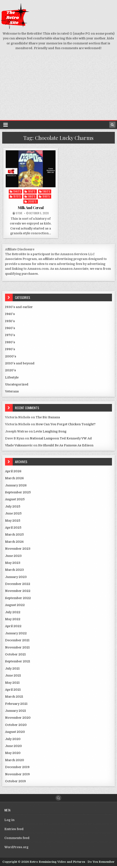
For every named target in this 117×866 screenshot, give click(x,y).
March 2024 (14, 541)
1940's (17, 191)
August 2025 (14, 499)
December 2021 (17, 640)
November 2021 (17, 647)
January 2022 (16, 633)
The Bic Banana (48, 417)
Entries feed (14, 829)
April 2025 (13, 527)
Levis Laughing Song (49, 431)
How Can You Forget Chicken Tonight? (66, 424)
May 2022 (12, 619)
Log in (9, 820)
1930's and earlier (19, 307)
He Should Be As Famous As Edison (65, 445)
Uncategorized (16, 384)
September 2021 (17, 661)
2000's (32, 201)
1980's (31, 196)
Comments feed (17, 838)
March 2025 (14, 534)
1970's (17, 196)
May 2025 (12, 520)
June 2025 (13, 513)
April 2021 (13, 689)
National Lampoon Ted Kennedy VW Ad (61, 438)
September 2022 (18, 598)
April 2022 (13, 626)
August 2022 (15, 605)
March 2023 (14, 569)
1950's (32, 191)
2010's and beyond (20, 363)
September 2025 (18, 492)
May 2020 (13, 753)
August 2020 (15, 732)
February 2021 (16, 703)
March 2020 (14, 760)
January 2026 (16, 485)
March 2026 (14, 478)
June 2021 (13, 675)
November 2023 (17, 548)
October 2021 (15, 654)
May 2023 (12, 562)
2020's (10, 370)
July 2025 (12, 506)
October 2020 (16, 725)
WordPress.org (16, 847)
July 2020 (13, 739)
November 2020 (18, 717)
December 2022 (17, 584)
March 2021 (14, 696)
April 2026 (13, 471)
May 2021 (12, 682)
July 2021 (12, 668)
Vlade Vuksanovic (19, 445)
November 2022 (17, 591)
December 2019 (17, 767)
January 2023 (16, 577)
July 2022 (12, 612)
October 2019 (15, 781)
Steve (19, 213)
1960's (46, 191)
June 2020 (13, 746)
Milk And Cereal (31, 207)
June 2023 (13, 556)
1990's (46, 196)
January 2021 (15, 710)
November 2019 (17, 774)
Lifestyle (12, 377)
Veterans (12, 391)
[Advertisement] (58, 87)
